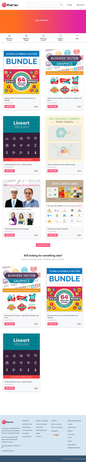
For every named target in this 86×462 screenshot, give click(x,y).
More (77, 38)
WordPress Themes (9, 39)
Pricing (70, 5)
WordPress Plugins (26, 39)
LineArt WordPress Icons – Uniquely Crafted (18, 164)
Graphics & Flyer (60, 39)
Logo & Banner (41, 20)
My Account (80, 5)
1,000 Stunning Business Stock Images (16, 229)
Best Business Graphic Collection (57, 229)
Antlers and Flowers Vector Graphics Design (61, 164)
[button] (9, 106)
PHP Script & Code (43, 39)
